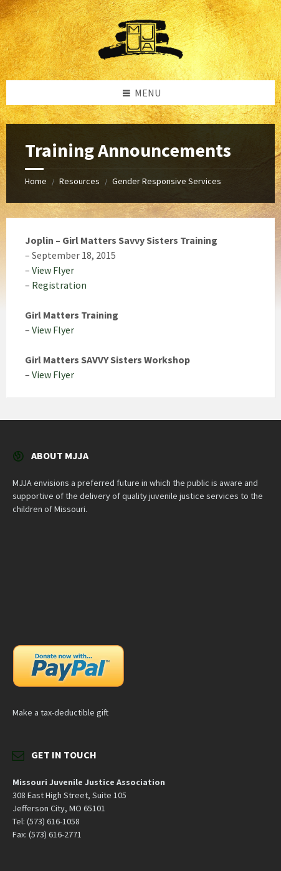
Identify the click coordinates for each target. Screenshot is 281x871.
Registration (59, 285)
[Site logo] (140, 56)
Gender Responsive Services (166, 181)
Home (36, 181)
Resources (79, 181)
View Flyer (53, 270)
